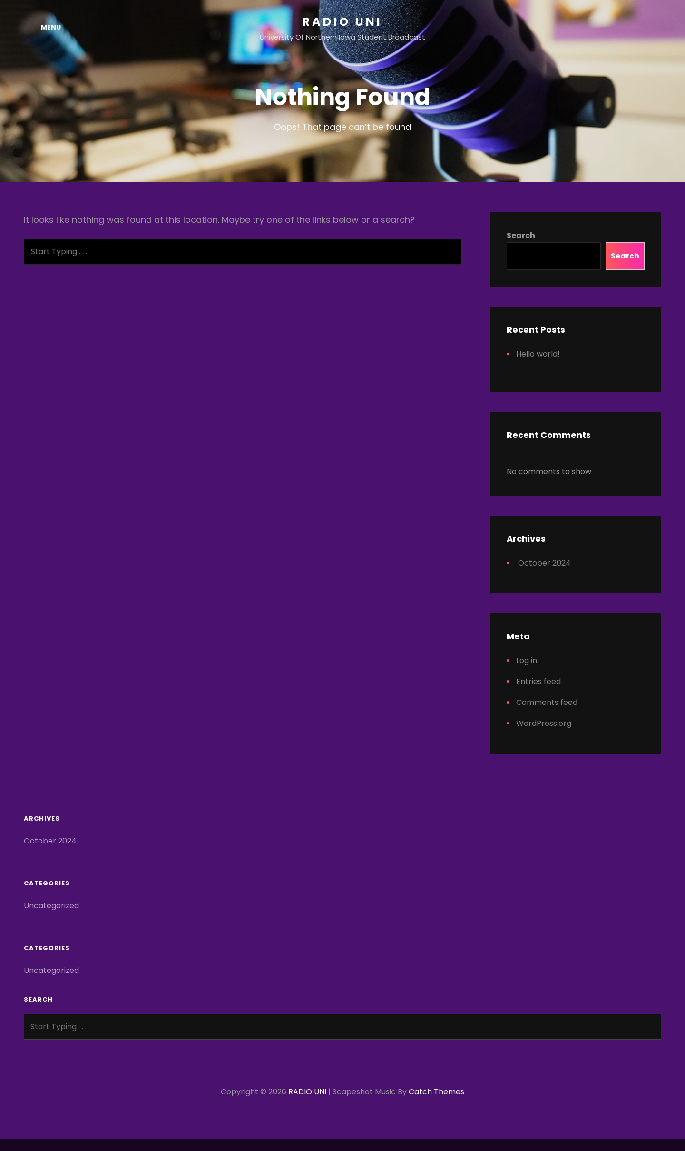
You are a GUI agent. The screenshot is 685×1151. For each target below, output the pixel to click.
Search (521, 235)
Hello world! (538, 353)
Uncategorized (51, 905)
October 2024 (544, 562)
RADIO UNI (342, 22)
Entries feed (538, 681)
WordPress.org (543, 723)
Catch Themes (436, 1091)
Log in (526, 660)
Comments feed (546, 702)
